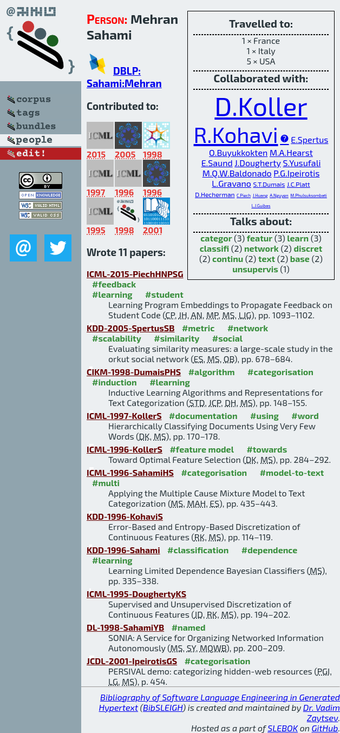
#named (189, 627)
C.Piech (244, 195)
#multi (106, 482)
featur (259, 238)
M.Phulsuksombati (308, 195)
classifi (215, 248)
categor (216, 238)
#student (164, 294)
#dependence (269, 550)
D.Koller (260, 105)
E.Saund (217, 163)
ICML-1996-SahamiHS (130, 472)
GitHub (325, 728)
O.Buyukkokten (238, 152)
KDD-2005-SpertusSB (130, 328)
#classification (197, 550)
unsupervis (255, 269)
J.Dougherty (257, 163)
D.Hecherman (214, 194)
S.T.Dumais (269, 184)
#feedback (114, 284)
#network (247, 328)
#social (227, 338)
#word (305, 415)
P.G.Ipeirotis (296, 173)
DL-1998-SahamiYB (125, 627)
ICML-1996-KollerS (124, 449)
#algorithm (211, 371)
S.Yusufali (302, 163)
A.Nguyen (279, 195)
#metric (198, 328)
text (266, 258)
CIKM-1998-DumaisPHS (134, 371)
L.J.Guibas (260, 205)
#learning (112, 294)
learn (298, 238)
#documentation (203, 415)
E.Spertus (309, 139)
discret (307, 248)
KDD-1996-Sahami (123, 550)
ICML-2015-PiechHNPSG (135, 274)
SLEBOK (282, 728)
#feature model (201, 449)
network (261, 248)
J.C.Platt (298, 184)
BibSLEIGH (162, 707)
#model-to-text (292, 472)
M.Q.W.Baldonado (237, 173)
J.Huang (260, 195)
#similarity (176, 338)
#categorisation (280, 371)
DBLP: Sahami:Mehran (124, 76)
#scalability (116, 338)
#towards (266, 449)
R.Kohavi (236, 134)
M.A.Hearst (291, 152)
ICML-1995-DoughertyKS (136, 593)
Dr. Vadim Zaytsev (321, 712)
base (300, 258)
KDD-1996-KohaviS (125, 516)
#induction (114, 382)
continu (227, 258)
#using (264, 415)
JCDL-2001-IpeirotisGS (132, 661)
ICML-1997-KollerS (124, 415)
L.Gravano (231, 183)
